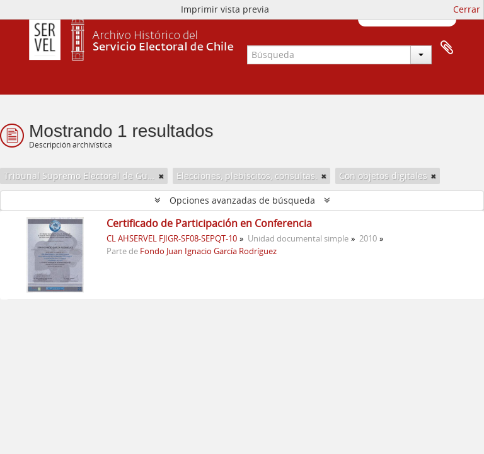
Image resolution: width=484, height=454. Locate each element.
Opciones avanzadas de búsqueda (242, 200)
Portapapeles (446, 48)
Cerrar (466, 9)
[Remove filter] (161, 176)
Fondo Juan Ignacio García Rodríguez (208, 251)
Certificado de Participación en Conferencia (209, 223)
